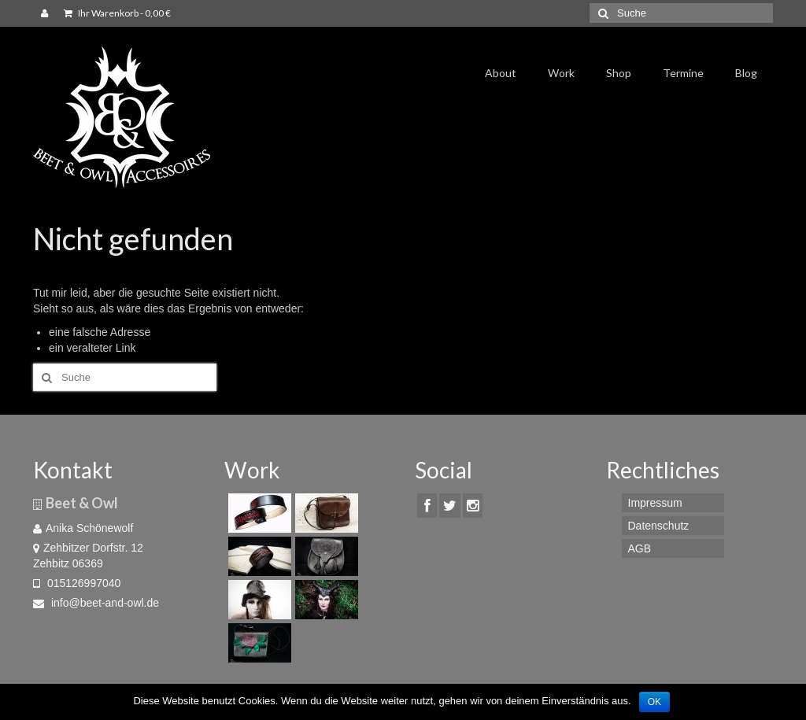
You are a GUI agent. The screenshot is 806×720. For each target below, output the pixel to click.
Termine (683, 72)
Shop (618, 72)
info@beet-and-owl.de (96, 602)
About (500, 72)
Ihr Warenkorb (117, 13)
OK (654, 701)
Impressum (655, 503)
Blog (746, 72)
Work (561, 72)
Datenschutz (659, 525)
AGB (640, 548)
